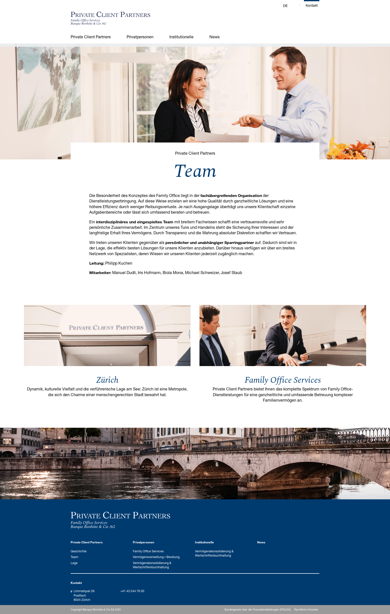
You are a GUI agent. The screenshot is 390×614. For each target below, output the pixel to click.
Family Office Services (283, 380)
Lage (74, 563)
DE (285, 5)
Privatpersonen (140, 36)
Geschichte (79, 551)
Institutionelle (181, 36)
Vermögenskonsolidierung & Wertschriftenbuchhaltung (152, 565)
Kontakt (312, 5)
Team (74, 557)
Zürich (107, 380)
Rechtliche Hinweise (306, 609)
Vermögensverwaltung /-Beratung (156, 557)
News (214, 36)
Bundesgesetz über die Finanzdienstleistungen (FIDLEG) (258, 609)
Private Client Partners (91, 36)
